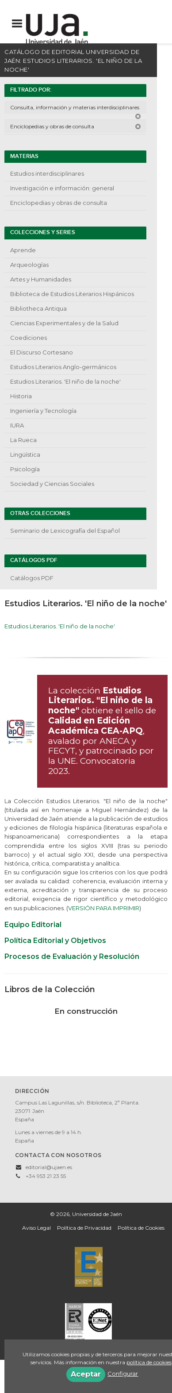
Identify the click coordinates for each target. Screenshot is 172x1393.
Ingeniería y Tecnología (43, 410)
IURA (17, 425)
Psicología (25, 469)
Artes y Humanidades (40, 279)
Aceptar (86, 1374)
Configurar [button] (122, 1373)
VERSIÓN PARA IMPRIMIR (103, 908)
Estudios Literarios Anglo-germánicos (63, 366)
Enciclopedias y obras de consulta (75, 126)
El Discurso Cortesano (41, 352)
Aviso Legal (36, 1227)
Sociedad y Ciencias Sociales (52, 483)
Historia (21, 396)
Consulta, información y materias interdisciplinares (75, 109)
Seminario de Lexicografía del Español (65, 530)
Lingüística (25, 454)
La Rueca (23, 439)
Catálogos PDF (32, 577)
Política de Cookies (141, 1227)
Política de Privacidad (84, 1227)
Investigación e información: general (62, 188)
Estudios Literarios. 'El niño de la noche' (65, 381)
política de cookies (149, 1362)
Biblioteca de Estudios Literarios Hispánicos (72, 293)
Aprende (23, 250)
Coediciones (28, 337)
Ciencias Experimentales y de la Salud (64, 323)
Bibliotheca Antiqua (38, 308)
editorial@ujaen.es (49, 1167)
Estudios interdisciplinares (47, 173)
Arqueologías (29, 264)
